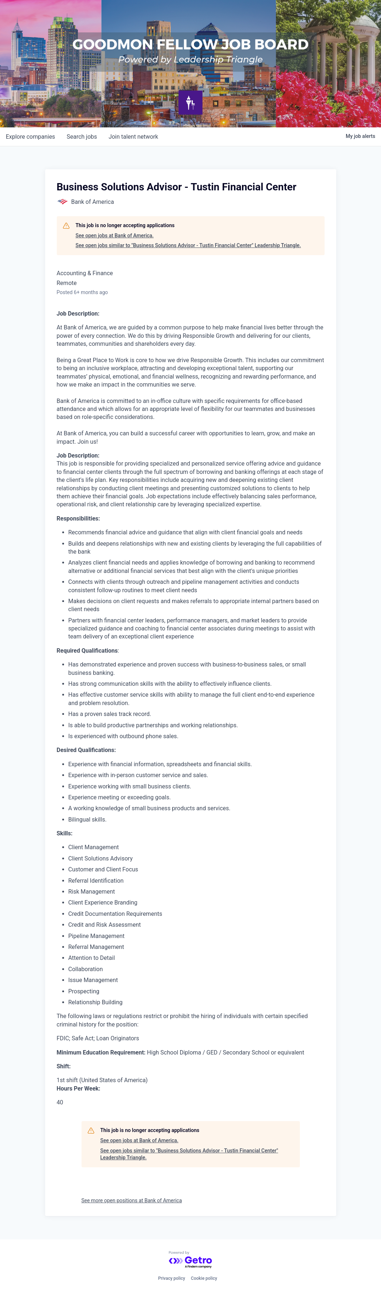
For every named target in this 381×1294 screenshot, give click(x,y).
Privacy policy (171, 1278)
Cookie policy (204, 1278)
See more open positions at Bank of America (132, 1200)
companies (30, 136)
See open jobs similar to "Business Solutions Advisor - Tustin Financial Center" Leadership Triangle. (188, 245)
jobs (82, 136)
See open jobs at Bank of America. (115, 235)
